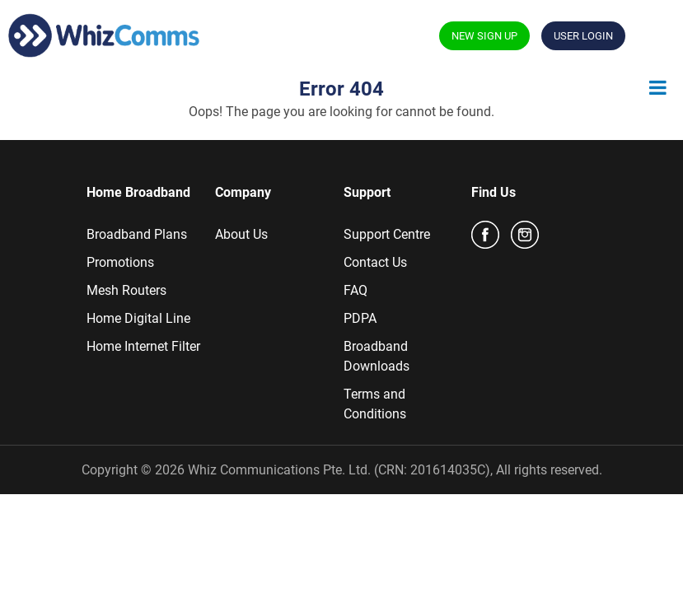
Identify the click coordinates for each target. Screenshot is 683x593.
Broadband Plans (137, 234)
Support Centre (387, 234)
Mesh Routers (126, 290)
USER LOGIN (583, 36)
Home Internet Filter (143, 346)
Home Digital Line (138, 318)
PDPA (360, 318)
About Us (241, 234)
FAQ (355, 290)
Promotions (120, 262)
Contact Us (375, 262)
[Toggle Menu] (658, 87)
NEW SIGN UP (484, 36)
